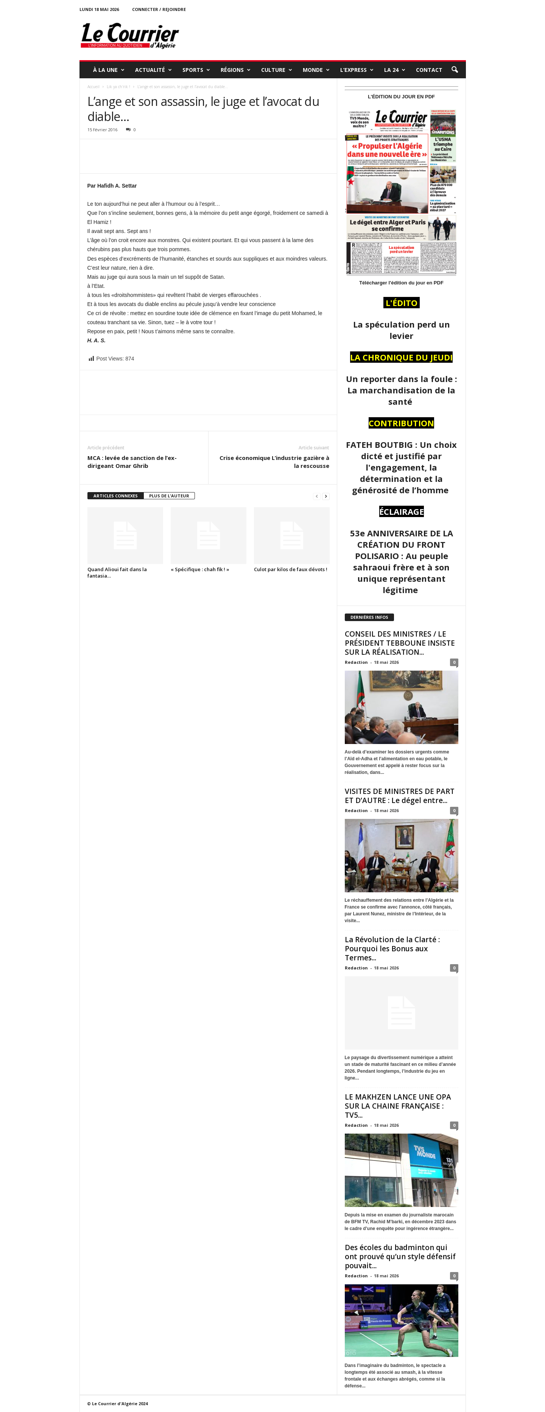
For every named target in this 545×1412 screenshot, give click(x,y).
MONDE (316, 70)
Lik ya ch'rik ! (118, 86)
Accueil (93, 86)
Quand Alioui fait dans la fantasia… (117, 572)
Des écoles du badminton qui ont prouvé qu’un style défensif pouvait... (400, 1257)
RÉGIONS (236, 70)
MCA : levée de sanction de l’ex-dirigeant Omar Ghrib (132, 461)
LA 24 (394, 70)
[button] (454, 70)
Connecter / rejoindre (159, 9)
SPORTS (196, 70)
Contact (429, 69)
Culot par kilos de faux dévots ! (290, 569)
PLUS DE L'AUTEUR (169, 496)
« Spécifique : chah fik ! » (200, 569)
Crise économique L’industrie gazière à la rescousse (274, 461)
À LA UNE (109, 70)
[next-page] (326, 496)
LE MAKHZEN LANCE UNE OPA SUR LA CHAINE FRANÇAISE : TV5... (398, 1106)
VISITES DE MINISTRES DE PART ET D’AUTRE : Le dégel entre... (400, 795)
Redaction (356, 662)
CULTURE (276, 70)
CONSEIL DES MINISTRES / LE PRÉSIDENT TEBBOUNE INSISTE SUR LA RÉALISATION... (400, 643)
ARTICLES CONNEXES (115, 496)
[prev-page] (317, 496)
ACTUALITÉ (153, 70)
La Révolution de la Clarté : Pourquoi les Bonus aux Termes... (392, 949)
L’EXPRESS (357, 70)
